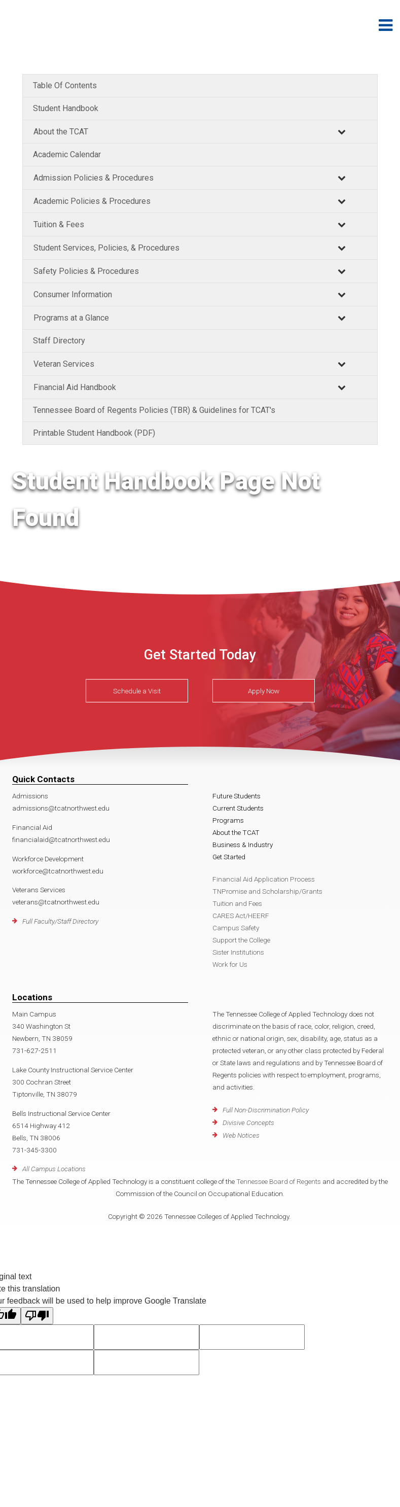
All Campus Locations (54, 1169)
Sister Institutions (238, 952)
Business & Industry (242, 844)
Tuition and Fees (237, 903)
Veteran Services (63, 364)
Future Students (236, 796)
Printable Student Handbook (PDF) (94, 433)
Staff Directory (59, 340)
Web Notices (241, 1135)
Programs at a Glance (71, 318)
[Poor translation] (37, 1315)
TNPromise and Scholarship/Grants (267, 891)
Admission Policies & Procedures (93, 178)
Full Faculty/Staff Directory (60, 921)
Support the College (241, 940)
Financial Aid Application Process (263, 879)
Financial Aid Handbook (74, 387)
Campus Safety (235, 928)
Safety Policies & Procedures (86, 271)
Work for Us (229, 964)
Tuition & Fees (58, 224)
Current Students (238, 808)
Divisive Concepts (248, 1122)
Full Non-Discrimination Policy (266, 1110)
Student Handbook (65, 108)
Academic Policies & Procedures (92, 201)
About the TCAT (60, 131)
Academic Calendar (67, 154)
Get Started (228, 857)
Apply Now (263, 691)
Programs (228, 820)
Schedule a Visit (137, 691)
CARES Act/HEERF (240, 916)
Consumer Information (72, 294)
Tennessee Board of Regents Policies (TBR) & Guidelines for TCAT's (154, 410)
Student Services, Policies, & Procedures (106, 248)
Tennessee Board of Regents (278, 1181)
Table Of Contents (65, 85)
